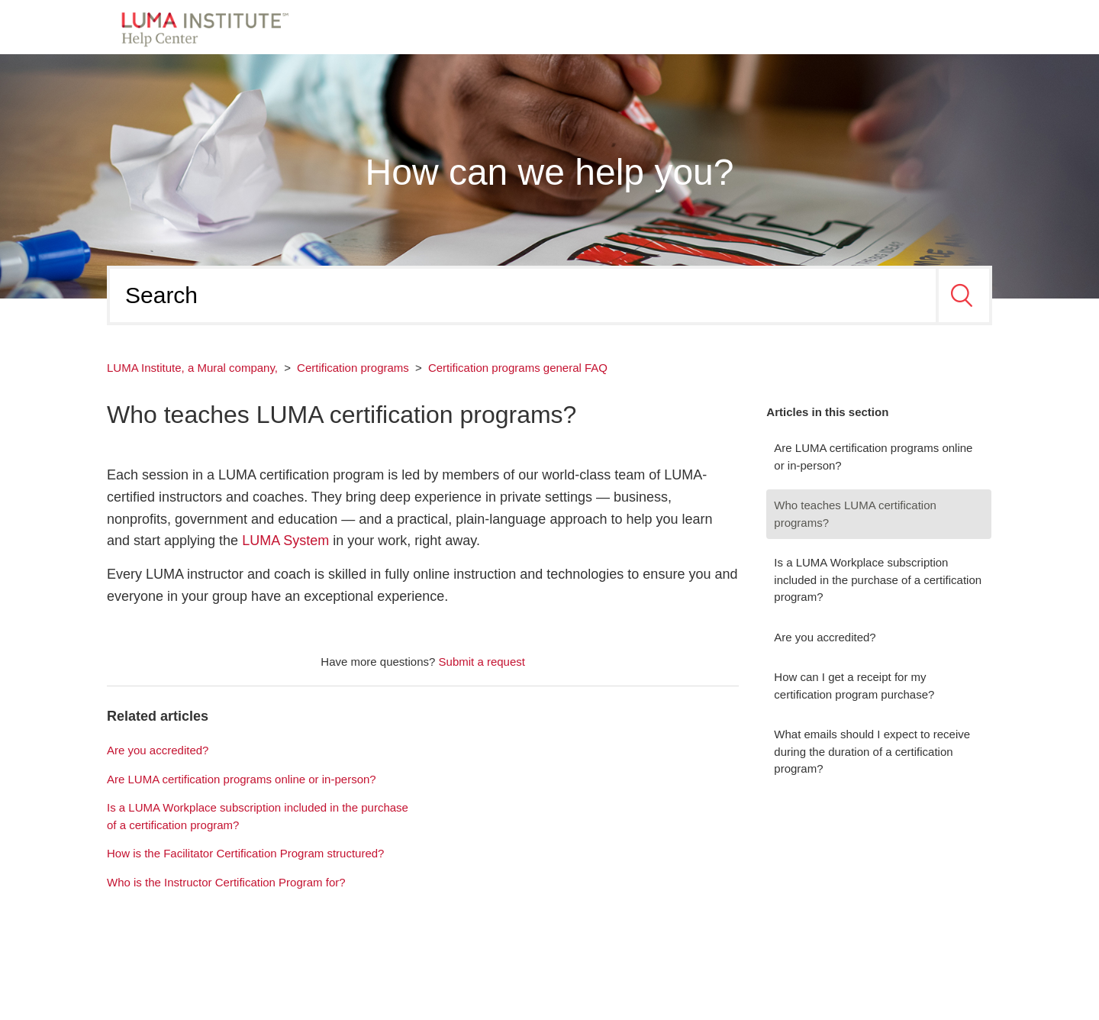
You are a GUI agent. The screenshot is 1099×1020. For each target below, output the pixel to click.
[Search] (523, 295)
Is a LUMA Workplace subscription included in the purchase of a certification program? (877, 579)
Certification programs (353, 367)
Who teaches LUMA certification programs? (855, 514)
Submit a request (482, 661)
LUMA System (285, 540)
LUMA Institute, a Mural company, (192, 367)
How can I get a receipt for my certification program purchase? (854, 685)
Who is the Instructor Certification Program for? (226, 882)
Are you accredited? (824, 637)
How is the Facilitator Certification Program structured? (245, 853)
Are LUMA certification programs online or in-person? (873, 456)
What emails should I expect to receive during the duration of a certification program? (872, 751)
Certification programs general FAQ (518, 367)
